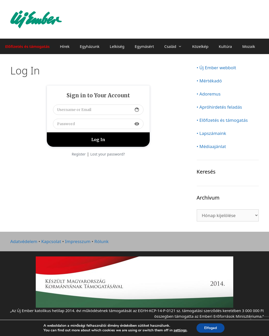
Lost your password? (107, 154)
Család (175, 46)
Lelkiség (117, 46)
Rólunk (101, 241)
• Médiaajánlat (211, 146)
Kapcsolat (51, 241)
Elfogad (210, 327)
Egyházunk (90, 46)
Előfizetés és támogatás (27, 46)
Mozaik (248, 46)
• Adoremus (209, 94)
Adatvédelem (23, 241)
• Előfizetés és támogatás (222, 120)
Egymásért (144, 46)
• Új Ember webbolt (216, 68)
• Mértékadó (209, 81)
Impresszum (78, 241)
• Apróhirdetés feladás (219, 107)
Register (79, 154)
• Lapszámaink (211, 133)
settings (180, 330)
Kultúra (225, 46)
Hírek (64, 46)
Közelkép (200, 46)
